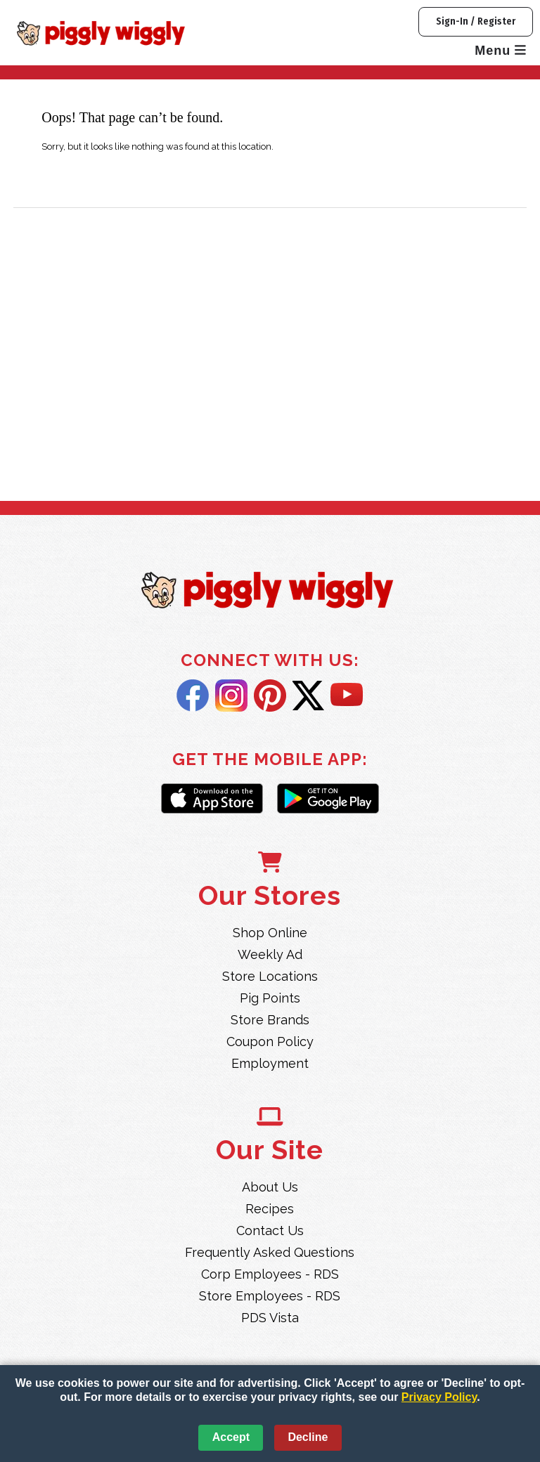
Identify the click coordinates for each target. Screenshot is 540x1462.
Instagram (231, 695)
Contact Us (270, 1230)
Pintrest (270, 695)
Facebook (192, 695)
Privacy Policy (439, 1397)
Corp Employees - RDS (270, 1274)
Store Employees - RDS (269, 1295)
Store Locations (270, 976)
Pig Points (270, 998)
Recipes (269, 1208)
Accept (231, 1437)
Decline (308, 1437)
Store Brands (270, 1019)
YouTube (346, 695)
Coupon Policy (270, 1041)
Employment (270, 1063)
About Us (270, 1187)
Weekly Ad (270, 954)
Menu (500, 51)
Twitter (308, 695)
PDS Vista (270, 1317)
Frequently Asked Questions (269, 1252)
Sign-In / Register (475, 21)
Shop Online (270, 932)
